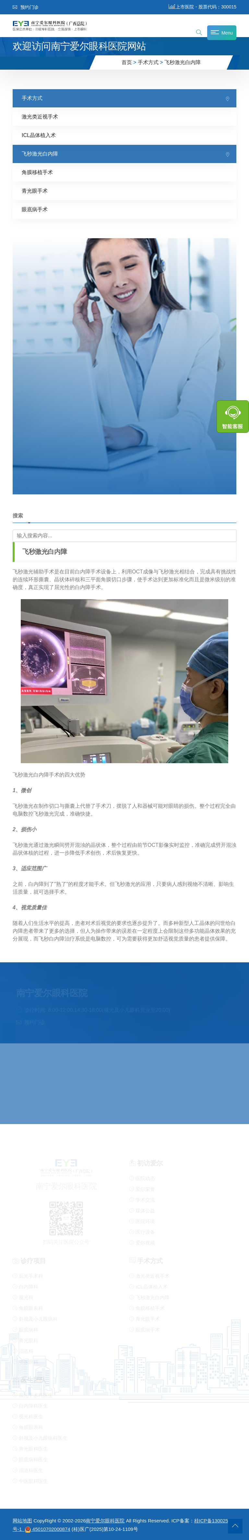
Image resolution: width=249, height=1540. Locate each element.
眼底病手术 (35, 209)
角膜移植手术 (37, 172)
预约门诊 (26, 7)
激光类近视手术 (40, 116)
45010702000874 (51, 1529)
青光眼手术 (35, 191)
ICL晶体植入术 (39, 135)
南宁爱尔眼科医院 (105, 1520)
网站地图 (22, 1520)
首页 (127, 62)
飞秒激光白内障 (182, 62)
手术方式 (148, 62)
